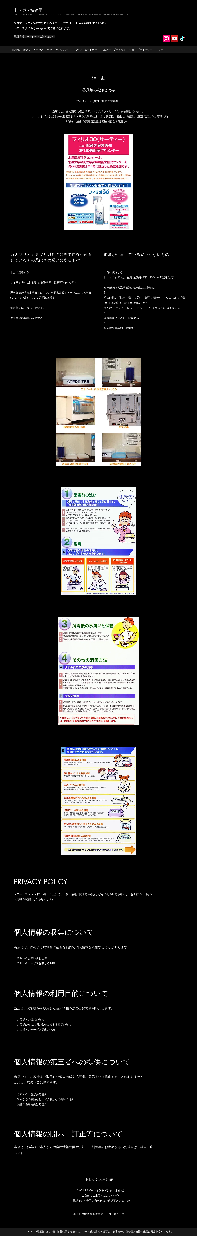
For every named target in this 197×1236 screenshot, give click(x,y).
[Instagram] (166, 38)
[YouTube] (174, 38)
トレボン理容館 (28, 9)
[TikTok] (182, 38)
